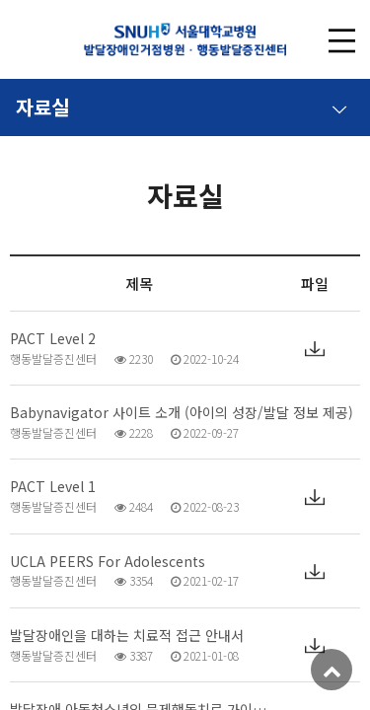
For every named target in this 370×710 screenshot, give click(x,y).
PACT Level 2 (53, 338)
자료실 (181, 103)
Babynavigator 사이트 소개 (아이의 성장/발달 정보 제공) (181, 412)
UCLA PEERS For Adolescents (107, 561)
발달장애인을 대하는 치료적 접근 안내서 (127, 635)
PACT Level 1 (53, 486)
